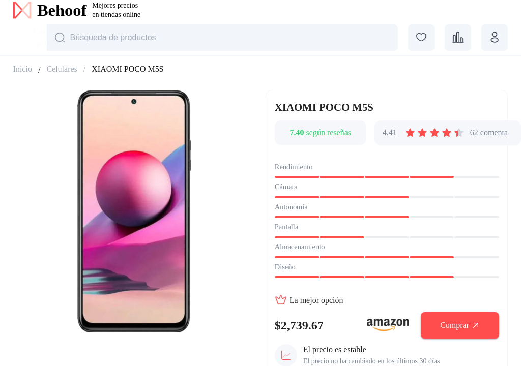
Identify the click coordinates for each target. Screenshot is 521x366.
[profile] (494, 37)
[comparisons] (458, 37)
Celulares (61, 69)
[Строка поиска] (222, 37)
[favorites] (421, 37)
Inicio (22, 69)
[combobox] (27, 38)
